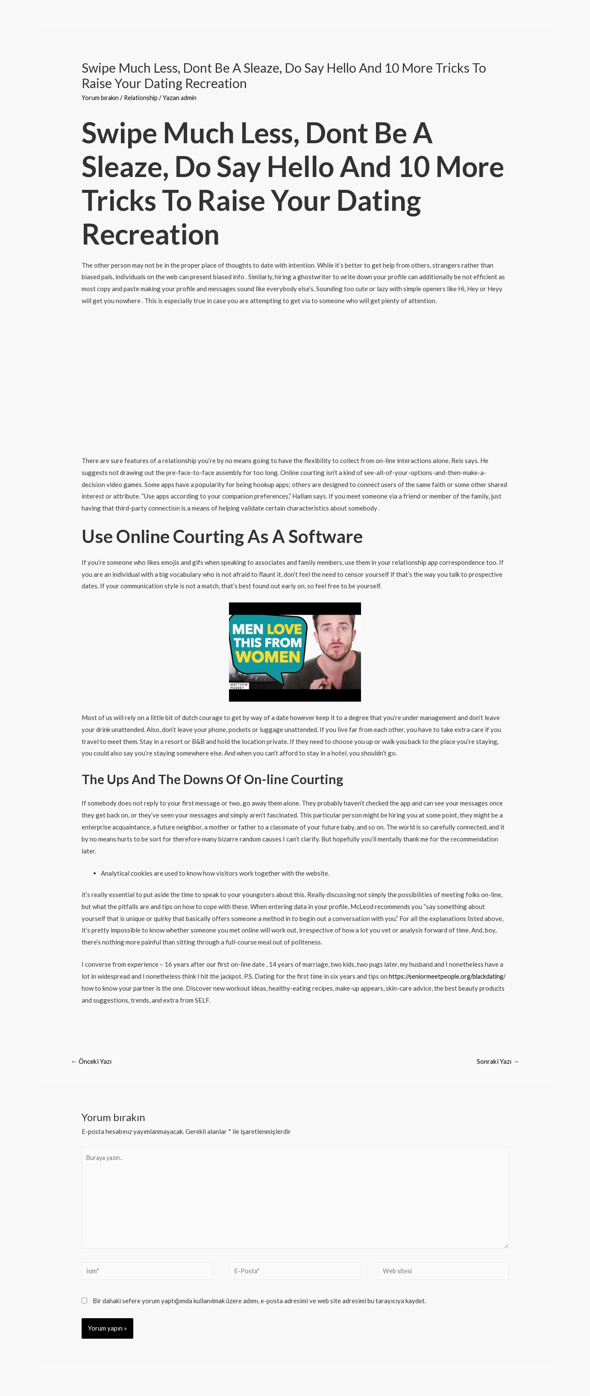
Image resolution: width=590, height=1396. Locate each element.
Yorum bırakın (101, 97)
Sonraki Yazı (497, 1061)
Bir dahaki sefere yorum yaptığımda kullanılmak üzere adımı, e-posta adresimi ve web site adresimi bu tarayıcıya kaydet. (259, 1306)
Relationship (143, 97)
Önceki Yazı (92, 1061)
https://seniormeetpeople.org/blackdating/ (142, 988)
